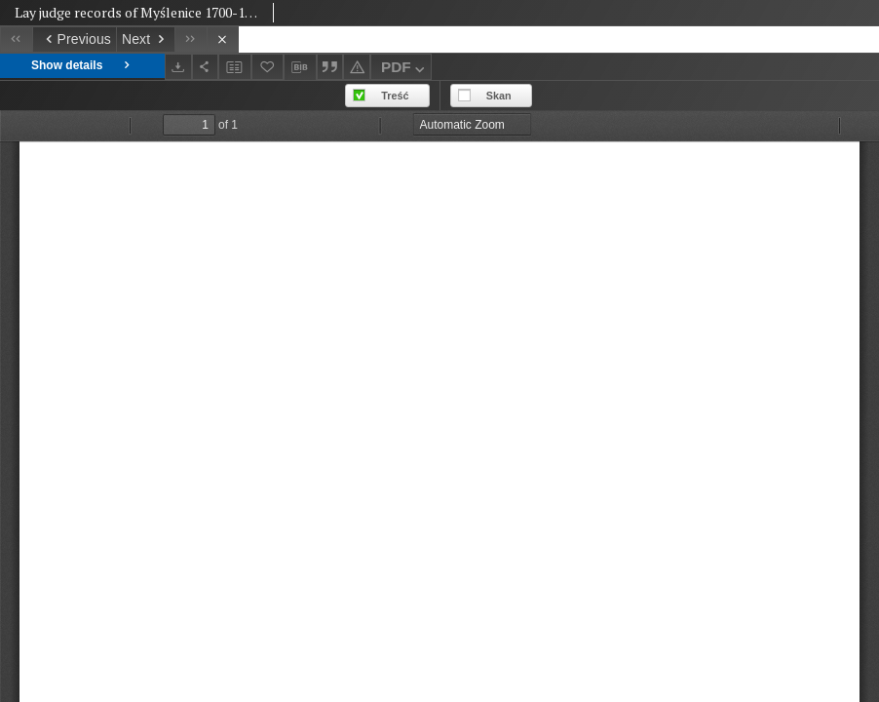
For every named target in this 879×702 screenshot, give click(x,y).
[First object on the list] (16, 39)
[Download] (178, 67)
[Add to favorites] (268, 67)
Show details (82, 66)
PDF (405, 69)
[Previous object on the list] (74, 39)
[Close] (223, 39)
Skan (499, 95)
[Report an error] (356, 67)
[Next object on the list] (145, 39)
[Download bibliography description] (300, 67)
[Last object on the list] (190, 39)
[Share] (205, 67)
